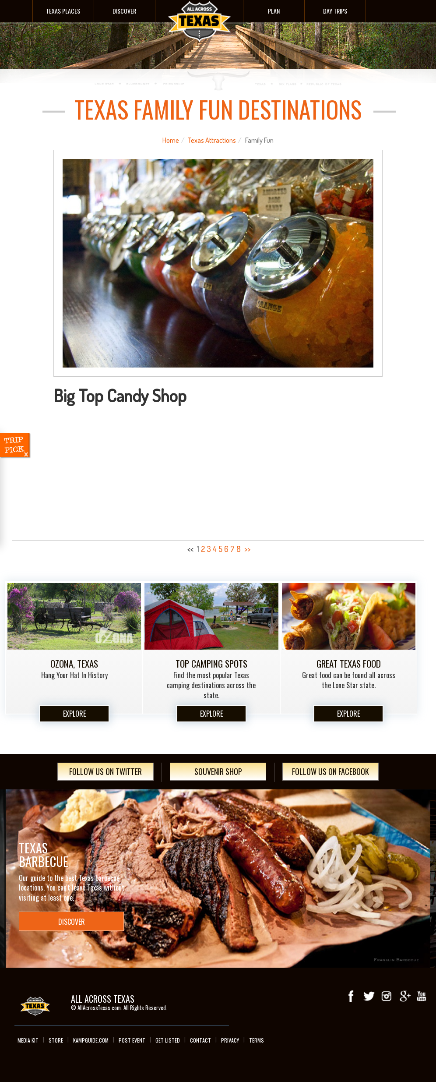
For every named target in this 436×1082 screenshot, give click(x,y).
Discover (124, 10)
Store (56, 1040)
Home (170, 140)
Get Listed (167, 1040)
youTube (421, 996)
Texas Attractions (212, 140)
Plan (274, 10)
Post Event (132, 1040)
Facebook (351, 996)
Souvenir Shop (218, 771)
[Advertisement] (218, 470)
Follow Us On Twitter (105, 771)
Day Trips (335, 10)
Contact (200, 1040)
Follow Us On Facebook (330, 771)
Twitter (369, 996)
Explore (74, 713)
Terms (256, 1040)
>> (247, 549)
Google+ (404, 996)
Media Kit (28, 1040)
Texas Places (63, 10)
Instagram (386, 996)
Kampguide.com (91, 1040)
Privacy (230, 1040)
